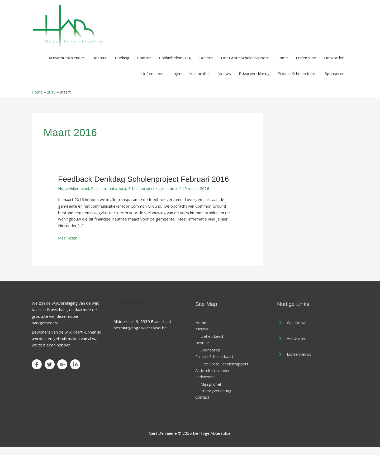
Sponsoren (334, 80)
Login (176, 80)
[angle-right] (292, 329)
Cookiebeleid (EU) (175, 64)
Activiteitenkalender (66, 64)
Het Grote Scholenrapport (245, 64)
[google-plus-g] (63, 371)
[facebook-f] (38, 371)
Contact (144, 64)
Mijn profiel (199, 80)
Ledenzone (306, 64)
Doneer (206, 64)
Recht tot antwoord (110, 195)
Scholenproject (143, 195)
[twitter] (50, 371)
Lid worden (334, 64)
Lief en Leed (152, 80)
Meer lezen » (70, 244)
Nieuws (224, 80)
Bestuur (99, 64)
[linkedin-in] (76, 371)
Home (282, 64)
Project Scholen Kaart (297, 80)
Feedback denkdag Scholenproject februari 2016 (145, 185)
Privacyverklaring (254, 80)
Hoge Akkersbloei (74, 195)
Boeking (122, 64)
